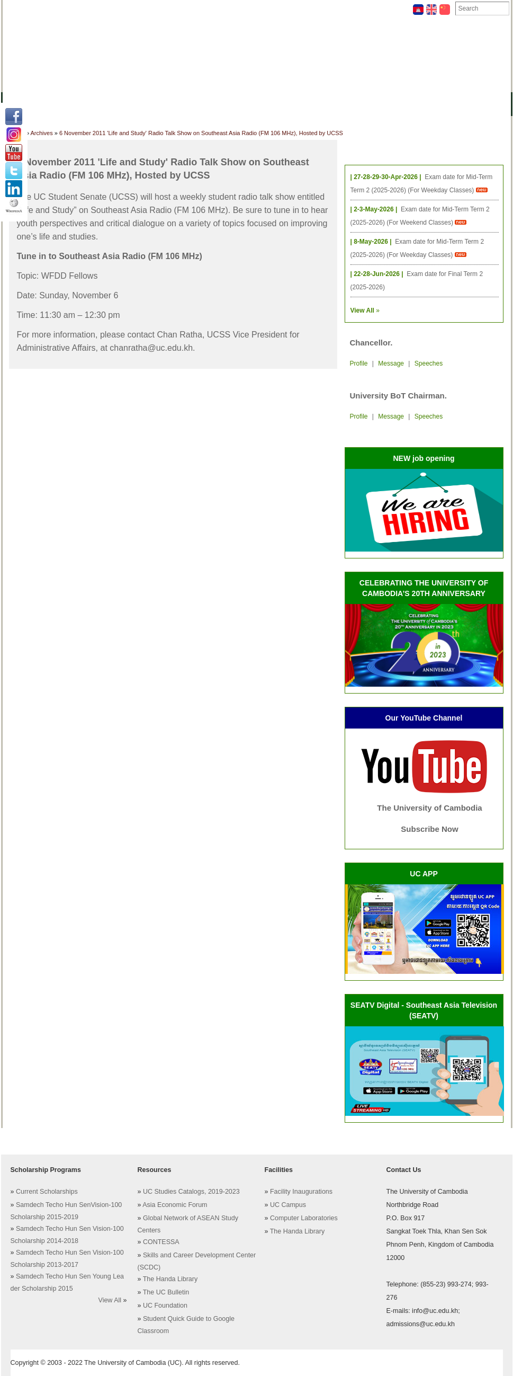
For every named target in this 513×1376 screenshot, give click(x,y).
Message (391, 363)
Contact (245, 9)
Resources (184, 103)
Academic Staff (85, 9)
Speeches (429, 363)
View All (110, 1300)
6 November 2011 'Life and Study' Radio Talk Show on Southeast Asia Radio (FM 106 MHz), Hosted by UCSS (201, 133)
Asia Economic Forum (174, 1205)
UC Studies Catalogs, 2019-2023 (191, 1191)
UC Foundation (165, 1305)
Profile (359, 363)
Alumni (333, 103)
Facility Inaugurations (301, 1191)
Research (288, 103)
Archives (144, 9)
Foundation (366, 9)
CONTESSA (161, 1242)
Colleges (77, 103)
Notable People (304, 9)
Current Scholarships (47, 1191)
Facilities (27, 9)
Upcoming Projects (397, 103)
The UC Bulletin (166, 1292)
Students (237, 103)
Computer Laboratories (304, 1218)
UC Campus (288, 1205)
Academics (129, 103)
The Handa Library (170, 1279)
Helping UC (195, 9)
